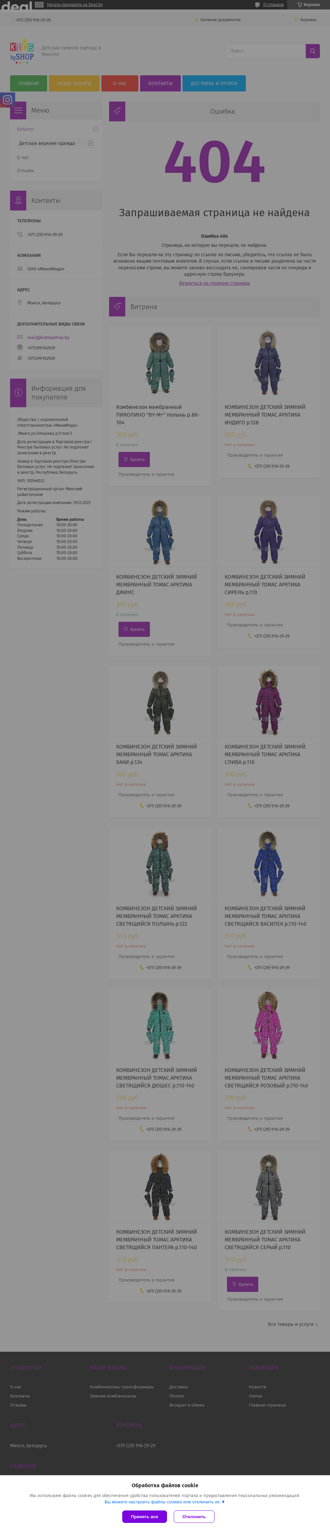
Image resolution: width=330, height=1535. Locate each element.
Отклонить (194, 1516)
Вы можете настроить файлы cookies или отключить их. (162, 1501)
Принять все (144, 1516)
